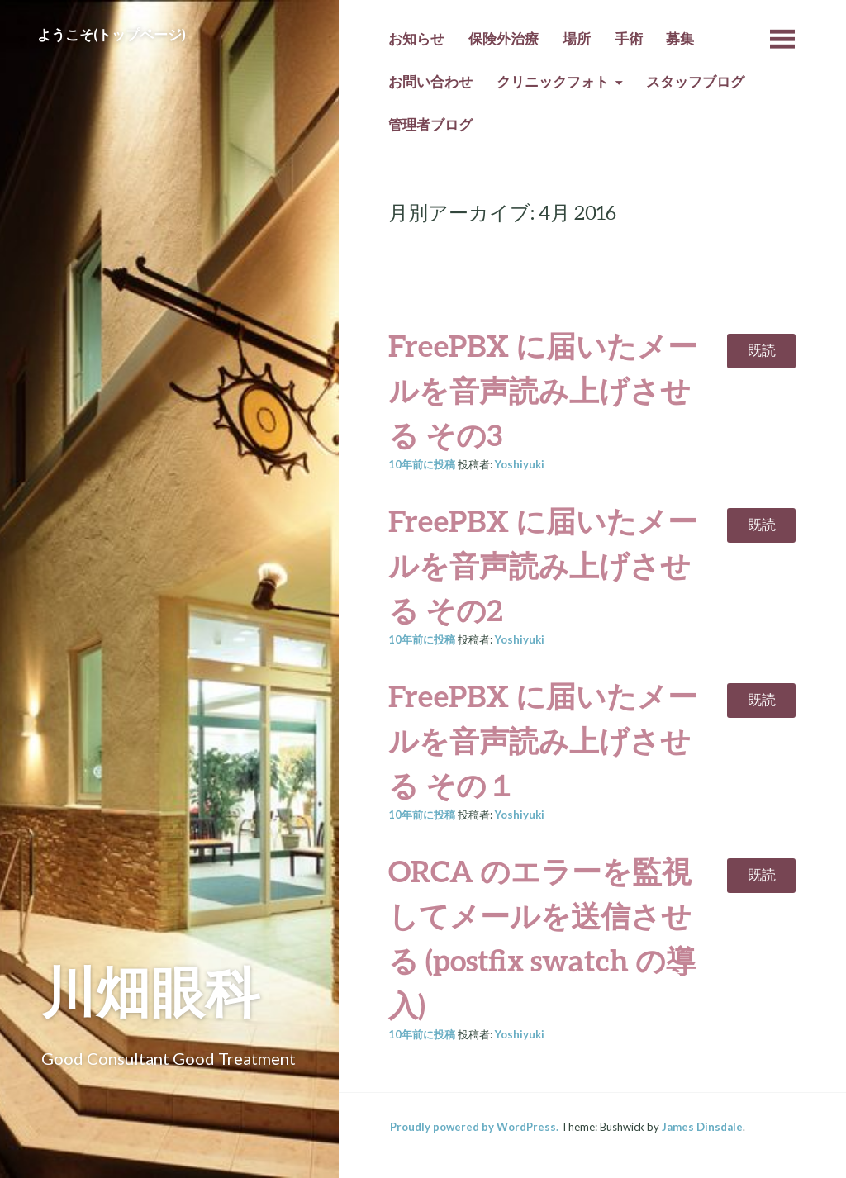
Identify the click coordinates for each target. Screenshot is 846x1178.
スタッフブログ (695, 82)
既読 (762, 350)
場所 (577, 39)
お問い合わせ (430, 82)
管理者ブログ (430, 124)
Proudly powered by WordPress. (474, 1126)
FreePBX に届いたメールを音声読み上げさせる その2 (542, 565)
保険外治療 (503, 39)
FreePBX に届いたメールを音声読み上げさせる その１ (542, 740)
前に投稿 (421, 464)
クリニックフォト (553, 82)
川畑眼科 (150, 991)
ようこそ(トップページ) (111, 34)
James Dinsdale (702, 1126)
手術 (629, 39)
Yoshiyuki (519, 464)
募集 (680, 39)
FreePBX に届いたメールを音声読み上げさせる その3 (542, 390)
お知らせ (416, 39)
